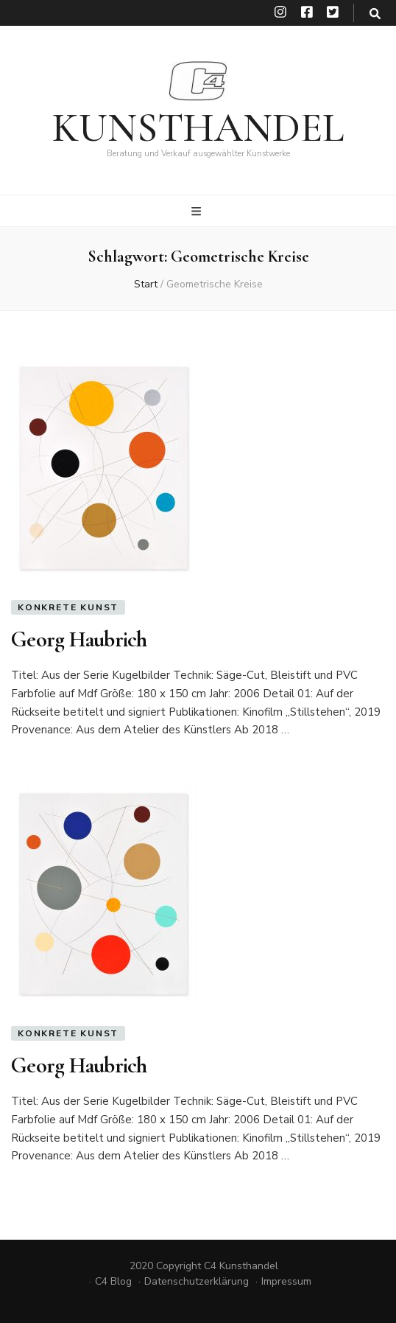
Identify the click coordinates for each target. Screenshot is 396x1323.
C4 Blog (113, 1281)
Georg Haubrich (79, 639)
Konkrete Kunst (68, 607)
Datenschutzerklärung (196, 1281)
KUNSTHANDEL (198, 128)
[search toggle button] (375, 14)
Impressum (286, 1281)
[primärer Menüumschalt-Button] (198, 211)
